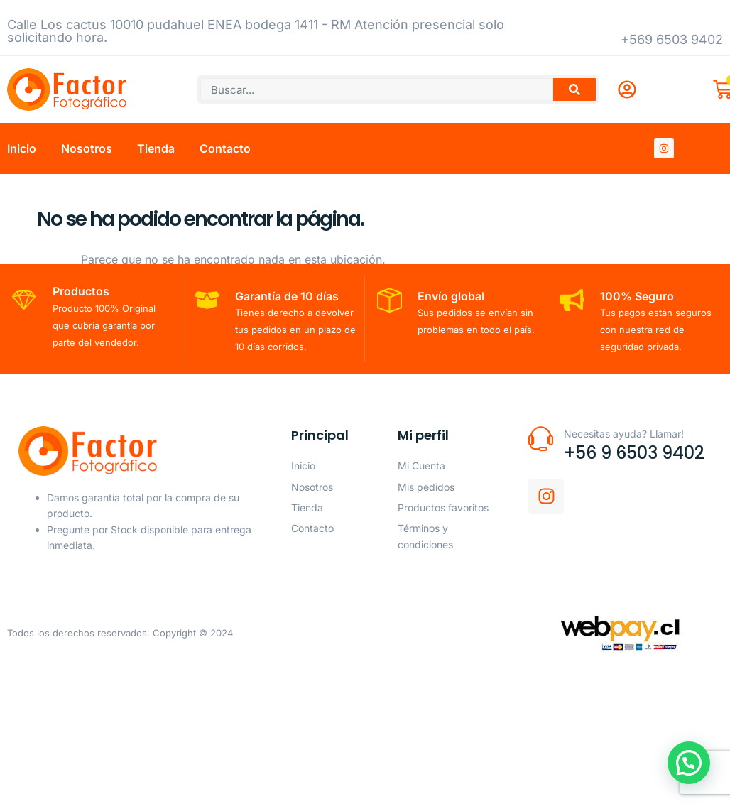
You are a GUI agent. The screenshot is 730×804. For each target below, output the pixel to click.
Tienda (156, 148)
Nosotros (86, 148)
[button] (689, 762)
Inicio (21, 148)
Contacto (225, 148)
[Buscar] (574, 89)
